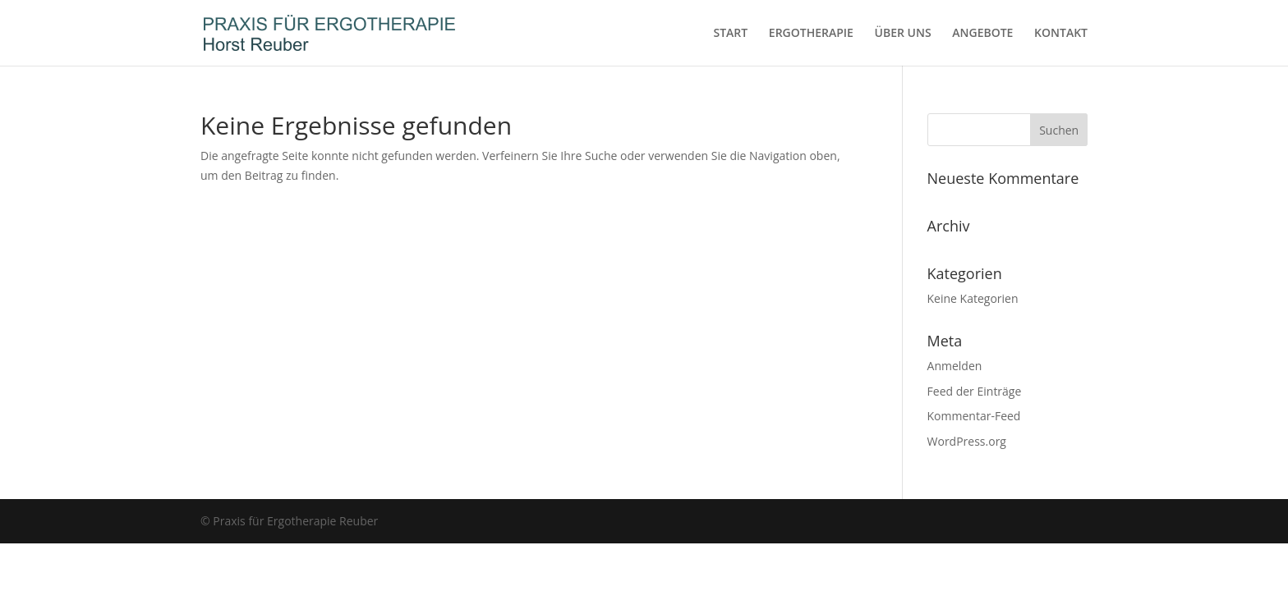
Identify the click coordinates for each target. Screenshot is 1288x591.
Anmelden (954, 365)
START (730, 33)
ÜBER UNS (903, 33)
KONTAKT (1061, 33)
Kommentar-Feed (974, 416)
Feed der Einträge (974, 391)
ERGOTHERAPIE (811, 33)
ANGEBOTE (982, 33)
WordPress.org (966, 441)
